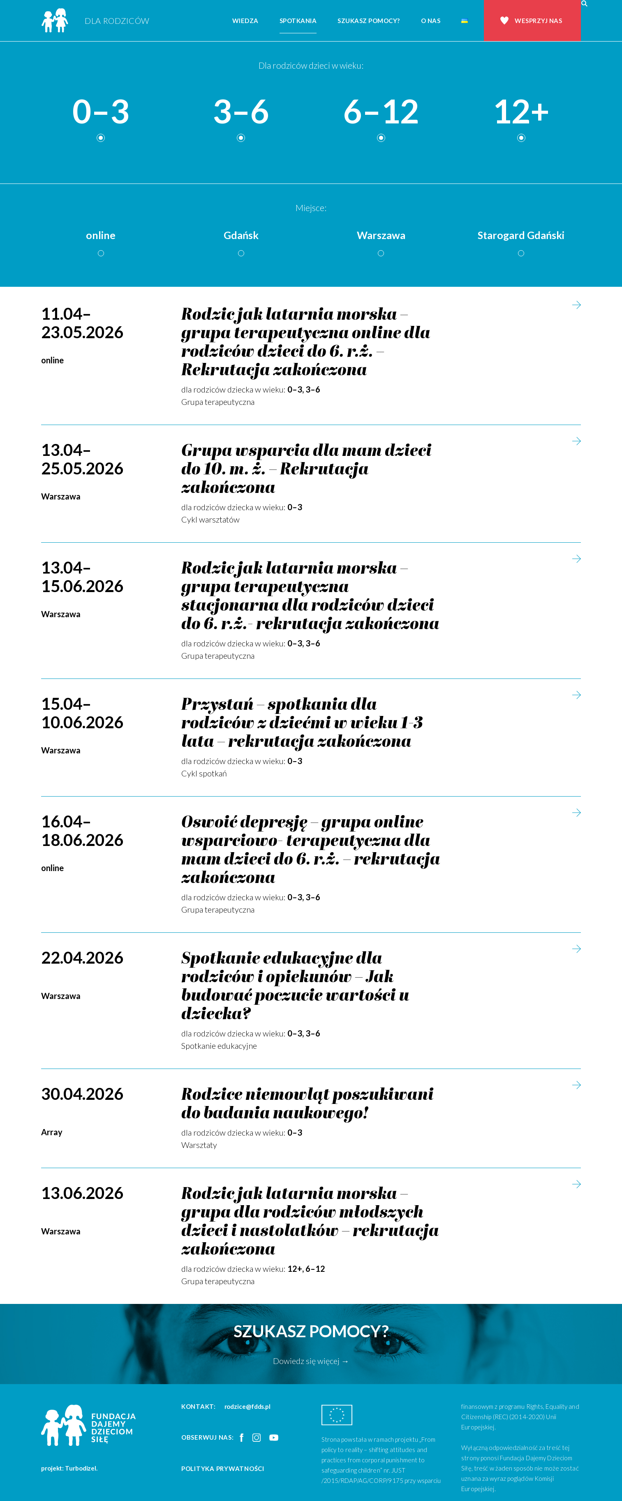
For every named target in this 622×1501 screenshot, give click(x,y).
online (101, 235)
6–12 (381, 111)
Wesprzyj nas (538, 20)
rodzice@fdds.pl (247, 1406)
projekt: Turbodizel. (69, 1468)
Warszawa (381, 235)
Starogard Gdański (521, 235)
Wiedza (245, 20)
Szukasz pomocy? (369, 20)
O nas (431, 20)
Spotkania (298, 20)
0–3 (100, 111)
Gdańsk (241, 235)
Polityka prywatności (222, 1468)
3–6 (241, 111)
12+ (521, 111)
